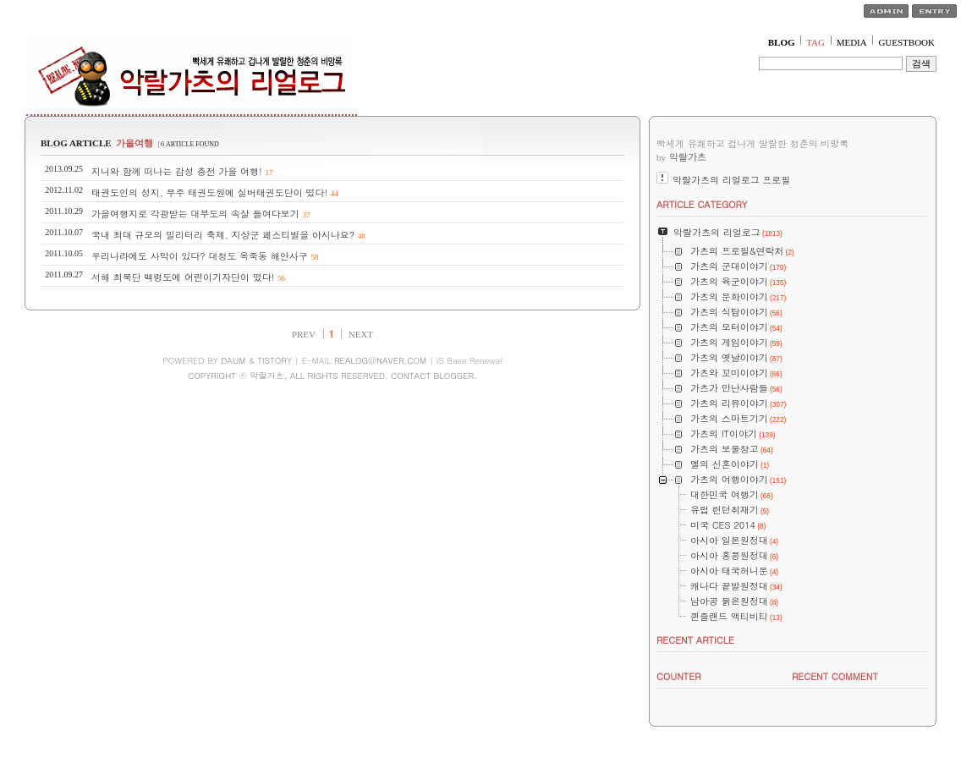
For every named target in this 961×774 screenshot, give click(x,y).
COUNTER (678, 676)
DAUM (233, 360)
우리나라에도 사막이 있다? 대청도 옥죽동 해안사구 (199, 256)
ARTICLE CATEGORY (701, 204)
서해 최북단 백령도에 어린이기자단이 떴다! (182, 277)
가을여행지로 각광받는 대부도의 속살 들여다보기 (195, 213)
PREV (304, 334)
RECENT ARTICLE (695, 640)
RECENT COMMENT (835, 676)
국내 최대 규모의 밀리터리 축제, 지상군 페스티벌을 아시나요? (222, 234)
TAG (815, 42)
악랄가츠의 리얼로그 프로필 (731, 179)
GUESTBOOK (906, 42)
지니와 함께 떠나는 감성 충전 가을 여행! (176, 171)
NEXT (361, 334)
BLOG (781, 42)
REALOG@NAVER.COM (380, 360)
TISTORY (274, 360)
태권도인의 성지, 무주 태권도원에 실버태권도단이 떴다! (209, 192)
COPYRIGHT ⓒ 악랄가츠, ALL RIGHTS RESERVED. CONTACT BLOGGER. (332, 376)
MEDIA (852, 42)
